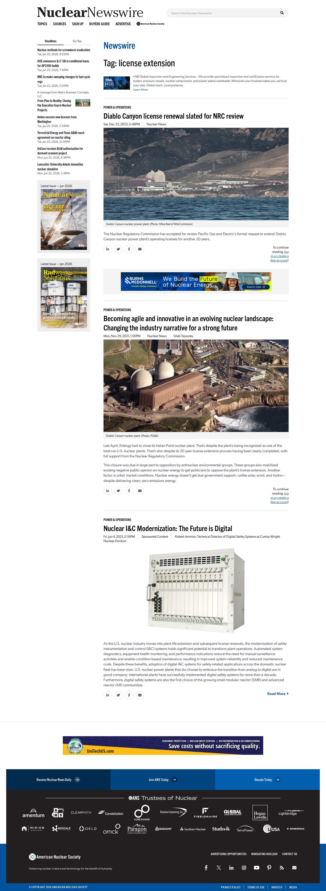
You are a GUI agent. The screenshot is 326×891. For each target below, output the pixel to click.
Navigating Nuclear (264, 854)
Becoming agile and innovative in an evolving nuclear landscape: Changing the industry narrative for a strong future (189, 322)
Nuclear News (156, 124)
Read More (278, 693)
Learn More (140, 89)
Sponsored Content (155, 536)
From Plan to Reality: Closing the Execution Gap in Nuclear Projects (54, 105)
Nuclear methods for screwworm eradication (63, 50)
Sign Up (77, 23)
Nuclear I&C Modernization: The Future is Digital (168, 527)
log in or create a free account (279, 255)
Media (293, 887)
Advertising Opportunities (228, 854)
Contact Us (289, 854)
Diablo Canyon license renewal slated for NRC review (174, 115)
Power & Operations (117, 107)
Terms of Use (256, 887)
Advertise (123, 23)
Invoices (277, 887)
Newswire (119, 45)
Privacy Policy (231, 887)
